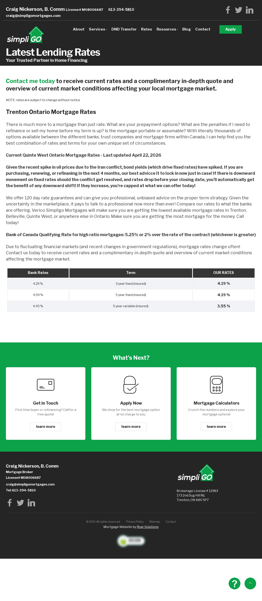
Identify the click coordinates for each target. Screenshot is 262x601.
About (78, 29)
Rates (146, 29)
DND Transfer (124, 29)
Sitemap (154, 521)
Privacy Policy (135, 521)
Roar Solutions (148, 527)
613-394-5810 (121, 9)
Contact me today (30, 81)
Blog (186, 29)
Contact (202, 29)
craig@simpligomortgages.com (33, 16)
